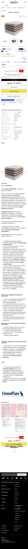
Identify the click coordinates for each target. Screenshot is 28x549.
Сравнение (5, 46)
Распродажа (4, 495)
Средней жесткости (18, 515)
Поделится (21, 16)
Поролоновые (17, 517)
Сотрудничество (5, 530)
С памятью (17, 513)
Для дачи (16, 503)
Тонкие (16, 521)
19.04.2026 (24, 62)
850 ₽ (8, 62)
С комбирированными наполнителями (19, 506)
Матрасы (3, 485)
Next (26, 41)
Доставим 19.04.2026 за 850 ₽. (14, 96)
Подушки (3, 502)
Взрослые (16, 484)
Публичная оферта (5, 540)
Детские (16, 488)
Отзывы (4, 102)
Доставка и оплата (18, 525)
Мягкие (16, 501)
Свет (2, 505)
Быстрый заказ (14, 87)
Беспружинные (17, 482)
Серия (4, 104)
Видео (20, 102)
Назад (4, 10)
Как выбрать (4, 532)
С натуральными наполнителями (18, 508)
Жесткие (16, 490)
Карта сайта (3, 539)
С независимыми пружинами (20, 511)
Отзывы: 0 (24, 57)
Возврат (16, 530)
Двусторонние (17, 486)
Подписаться (22, 474)
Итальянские (17, 492)
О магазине (4, 525)
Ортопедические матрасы (7, 482)
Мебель (3, 508)
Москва (2, 537)
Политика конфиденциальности (8, 541)
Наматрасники (4, 492)
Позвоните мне (24, 5)
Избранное (22, 46)
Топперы (3, 498)
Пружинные (17, 519)
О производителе (12, 102)
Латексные (17, 499)
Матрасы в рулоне (5, 488)
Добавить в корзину (14, 91)
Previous (1, 41)
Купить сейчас (14, 444)
